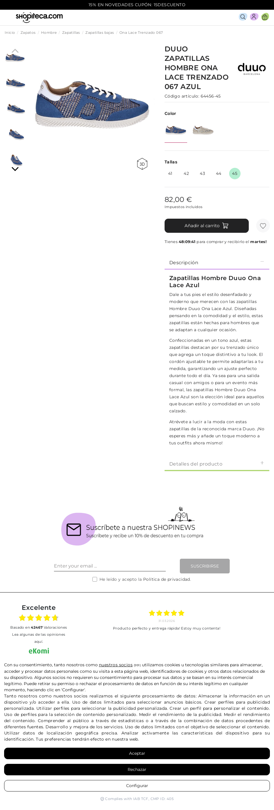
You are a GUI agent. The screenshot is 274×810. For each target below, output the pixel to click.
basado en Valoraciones (38, 627)
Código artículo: (182, 96)
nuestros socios (116, 664)
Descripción (217, 262)
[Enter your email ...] (110, 566)
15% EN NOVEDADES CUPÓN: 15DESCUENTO (137, 4)
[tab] (217, 262)
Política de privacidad (166, 579)
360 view (142, 164)
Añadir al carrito (207, 225)
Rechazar (137, 769)
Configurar (137, 785)
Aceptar (137, 753)
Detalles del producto (217, 464)
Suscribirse (205, 566)
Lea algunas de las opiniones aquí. (38, 638)
